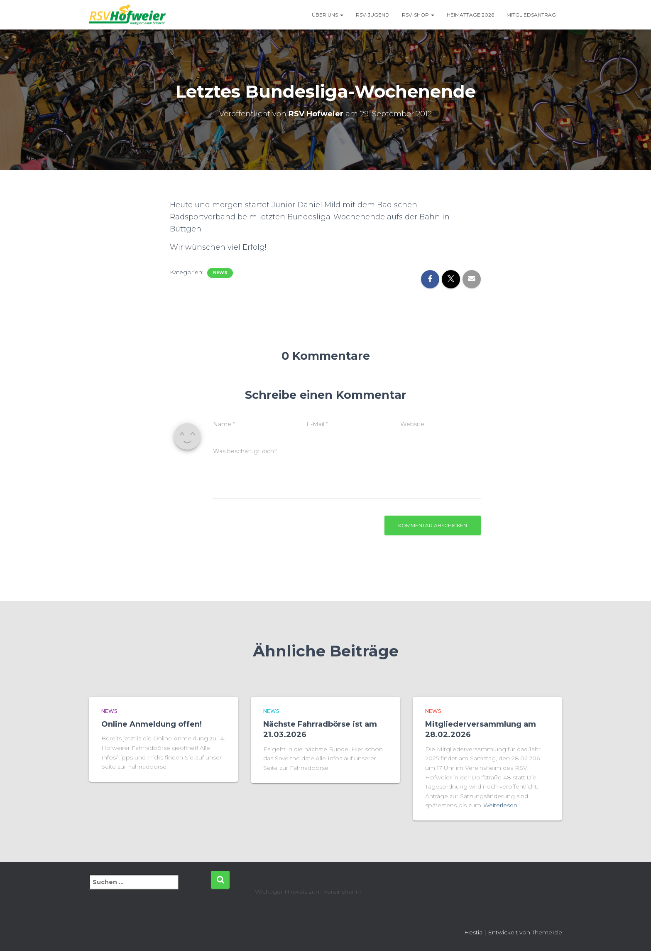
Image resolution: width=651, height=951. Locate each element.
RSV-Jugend (372, 15)
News (220, 272)
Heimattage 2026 (470, 15)
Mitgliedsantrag (531, 15)
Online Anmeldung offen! (151, 724)
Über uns (327, 15)
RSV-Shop (418, 15)
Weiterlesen (500, 805)
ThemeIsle (547, 932)
